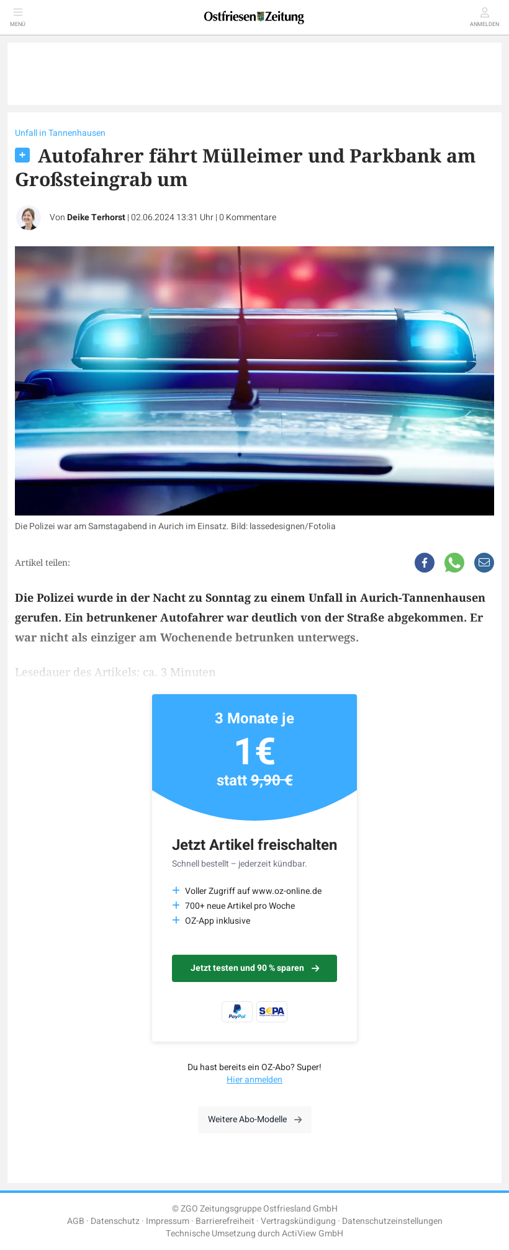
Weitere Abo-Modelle (255, 1119)
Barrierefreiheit (225, 1221)
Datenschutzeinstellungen (392, 1221)
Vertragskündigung (298, 1221)
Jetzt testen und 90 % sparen (255, 968)
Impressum (167, 1221)
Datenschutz (115, 1221)
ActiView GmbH (312, 1233)
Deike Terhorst (96, 217)
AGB (75, 1221)
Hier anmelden (254, 1079)
